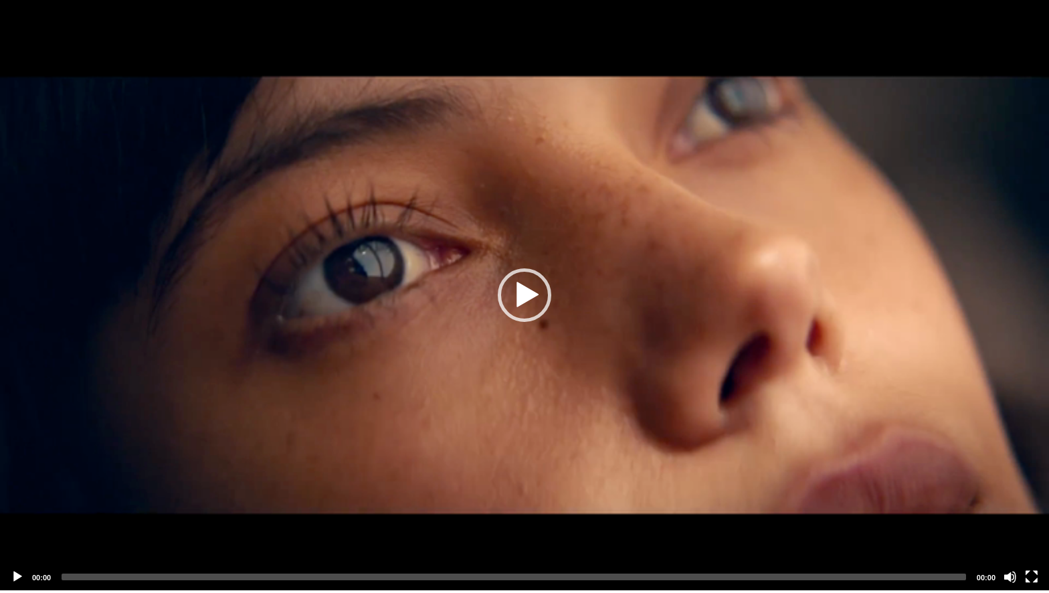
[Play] (17, 577)
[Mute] (1010, 577)
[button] (524, 295)
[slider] (514, 577)
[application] (524, 295)
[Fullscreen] (1031, 577)
